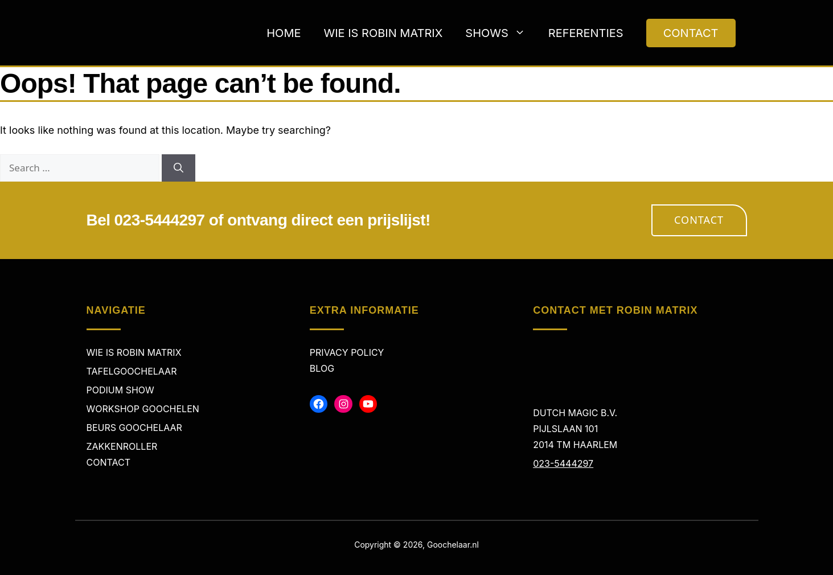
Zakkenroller (122, 446)
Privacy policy (347, 352)
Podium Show (120, 390)
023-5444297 (563, 463)
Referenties (585, 33)
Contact (699, 220)
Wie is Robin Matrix (382, 33)
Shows (501, 33)
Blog (322, 368)
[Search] (178, 168)
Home (283, 33)
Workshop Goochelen (143, 408)
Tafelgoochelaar (132, 371)
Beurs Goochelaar (134, 427)
